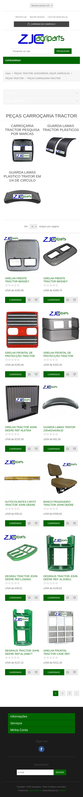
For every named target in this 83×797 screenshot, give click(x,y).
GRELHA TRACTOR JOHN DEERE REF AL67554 (21, 429)
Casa (7, 73)
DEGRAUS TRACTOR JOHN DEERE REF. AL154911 (60, 578)
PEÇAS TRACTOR (14, 78)
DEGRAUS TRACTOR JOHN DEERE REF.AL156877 (22, 652)
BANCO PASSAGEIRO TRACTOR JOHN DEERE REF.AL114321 (58, 505)
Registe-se (21, 17)
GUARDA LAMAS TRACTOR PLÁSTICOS (61, 128)
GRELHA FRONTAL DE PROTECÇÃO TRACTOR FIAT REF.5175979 (20, 356)
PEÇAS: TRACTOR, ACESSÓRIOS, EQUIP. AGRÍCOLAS (42, 73)
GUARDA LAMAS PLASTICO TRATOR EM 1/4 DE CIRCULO (22, 176)
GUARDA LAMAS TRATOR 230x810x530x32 (59, 429)
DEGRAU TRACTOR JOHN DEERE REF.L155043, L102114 (21, 579)
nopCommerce (34, 790)
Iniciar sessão (37, 17)
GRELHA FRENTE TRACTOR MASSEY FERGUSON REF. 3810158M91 (55, 283)
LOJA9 (62, 790)
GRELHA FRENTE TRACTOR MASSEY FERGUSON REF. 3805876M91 (17, 283)
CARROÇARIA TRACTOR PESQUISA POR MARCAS (22, 130)
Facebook (41, 749)
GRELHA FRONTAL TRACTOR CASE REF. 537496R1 (56, 653)
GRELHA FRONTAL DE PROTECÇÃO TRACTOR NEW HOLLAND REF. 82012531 (58, 357)
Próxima (76, 693)
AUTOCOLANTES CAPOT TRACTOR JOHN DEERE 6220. (20, 505)
